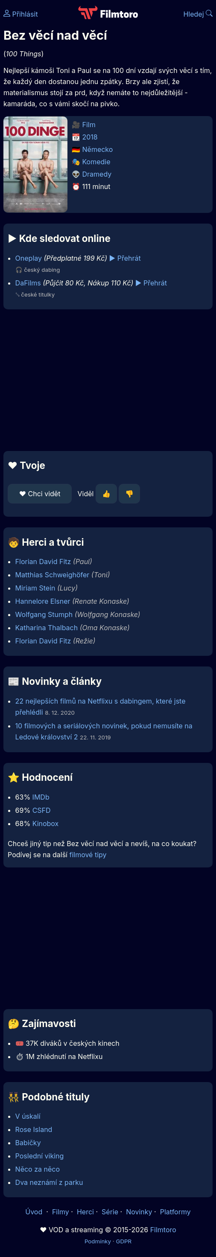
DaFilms (28, 283)
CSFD (41, 810)
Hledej (198, 14)
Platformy (175, 1212)
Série (110, 1212)
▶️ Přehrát (125, 258)
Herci (85, 1212)
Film (89, 124)
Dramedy (97, 174)
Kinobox (45, 823)
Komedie (96, 161)
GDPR (123, 1241)
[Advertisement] (108, 380)
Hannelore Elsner (42, 601)
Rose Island (34, 1129)
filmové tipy (87, 854)
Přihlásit (20, 14)
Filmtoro (163, 1229)
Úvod (34, 1212)
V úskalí (28, 1116)
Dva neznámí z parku (49, 1182)
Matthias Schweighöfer (52, 574)
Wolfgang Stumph (44, 614)
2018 (90, 137)
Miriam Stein (35, 588)
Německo (97, 149)
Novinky (139, 1212)
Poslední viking (39, 1156)
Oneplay (28, 258)
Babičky (28, 1142)
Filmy (60, 1212)
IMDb (41, 797)
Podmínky (98, 1241)
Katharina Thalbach (46, 627)
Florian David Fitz (43, 561)
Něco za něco (37, 1169)
